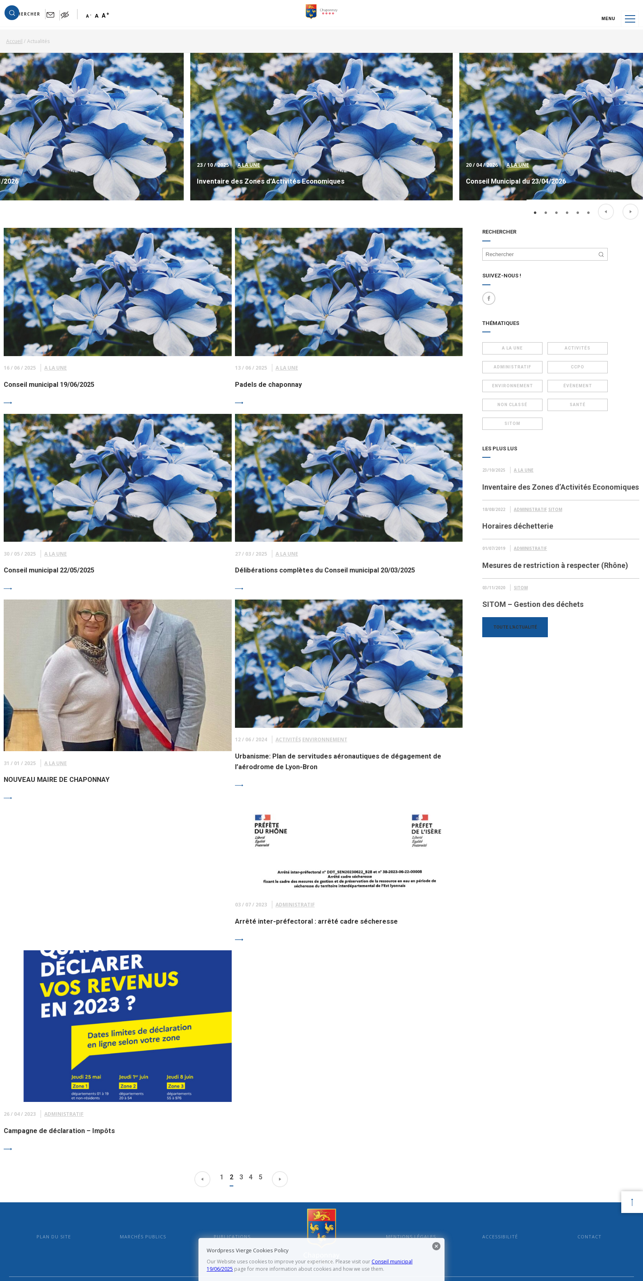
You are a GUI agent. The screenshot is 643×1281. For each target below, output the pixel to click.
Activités (566, 352)
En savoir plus (358, 1184)
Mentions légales (404, 1084)
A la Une (248, 173)
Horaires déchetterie (517, 542)
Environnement (508, 390)
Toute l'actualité (515, 655)
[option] (321, 136)
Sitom (509, 428)
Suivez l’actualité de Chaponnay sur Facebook (547, 1171)
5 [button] (578, 199)
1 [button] (535, 199)
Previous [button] (606, 198)
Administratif (509, 371)
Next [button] (630, 198)
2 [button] (546, 199)
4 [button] (567, 199)
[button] (33, 19)
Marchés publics (156, 1084)
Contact (569, 1084)
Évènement (566, 390)
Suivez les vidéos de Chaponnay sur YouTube (548, 1200)
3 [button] (556, 199)
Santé (567, 409)
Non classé (509, 409)
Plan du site (74, 1084)
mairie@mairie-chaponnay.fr (222, 1184)
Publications (239, 1084)
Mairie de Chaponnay (321, 1084)
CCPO (566, 371)
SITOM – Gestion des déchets (533, 632)
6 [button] (588, 199)
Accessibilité (486, 1084)
